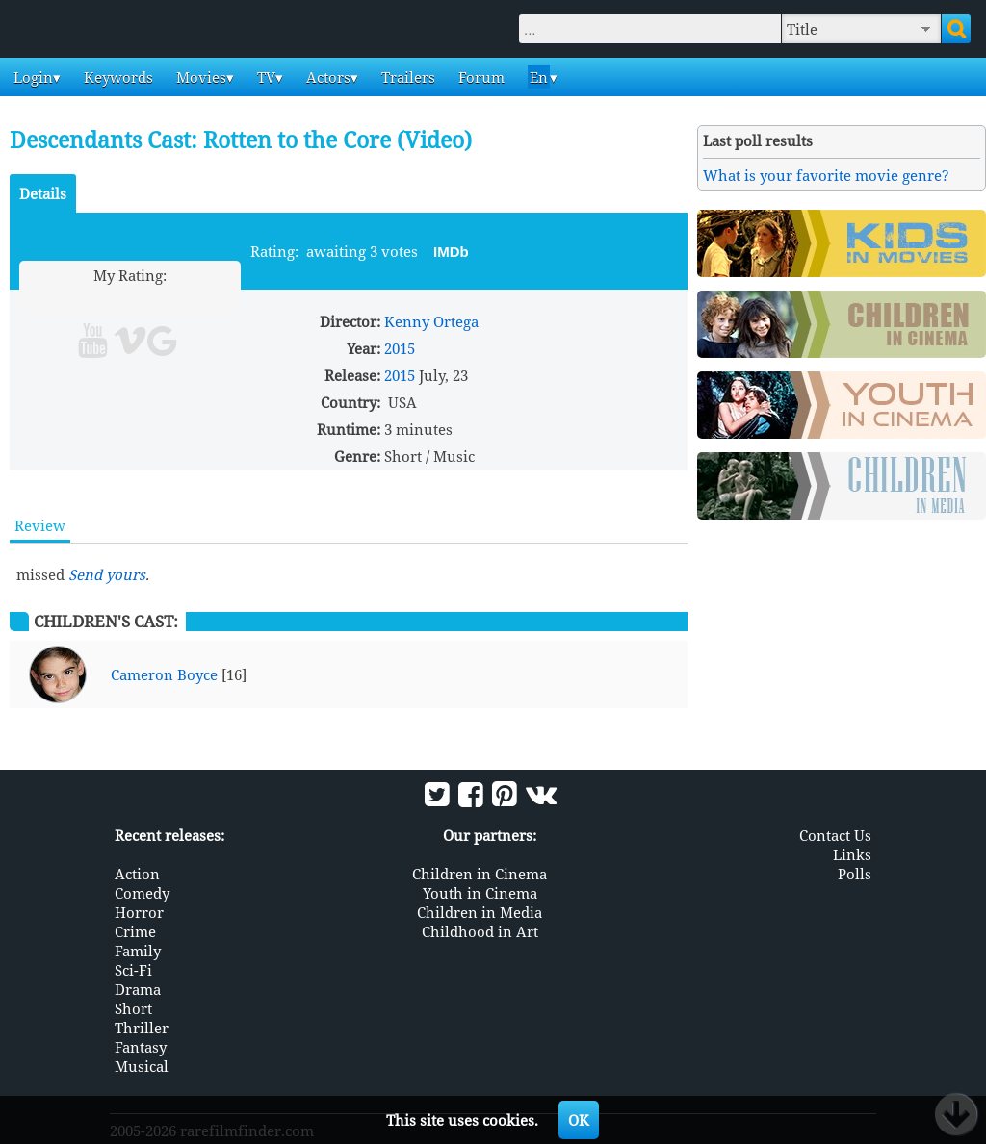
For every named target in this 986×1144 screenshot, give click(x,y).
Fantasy (141, 1046)
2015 (399, 348)
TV (264, 77)
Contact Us (835, 835)
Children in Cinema (479, 873)
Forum (479, 77)
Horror (139, 912)
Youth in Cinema (480, 892)
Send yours (106, 574)
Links (852, 854)
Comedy (142, 892)
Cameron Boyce (164, 674)
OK (578, 1120)
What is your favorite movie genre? (826, 175)
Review (39, 525)
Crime (135, 931)
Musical (142, 1066)
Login (31, 77)
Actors (326, 77)
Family (138, 950)
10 (203, 298)
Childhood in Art (480, 931)
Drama (138, 989)
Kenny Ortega (431, 321)
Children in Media (479, 912)
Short (133, 1008)
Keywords (116, 77)
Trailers (406, 77)
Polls (854, 873)
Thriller (142, 1027)
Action (137, 873)
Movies (199, 77)
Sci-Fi (133, 969)
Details (42, 193)
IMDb (451, 251)
